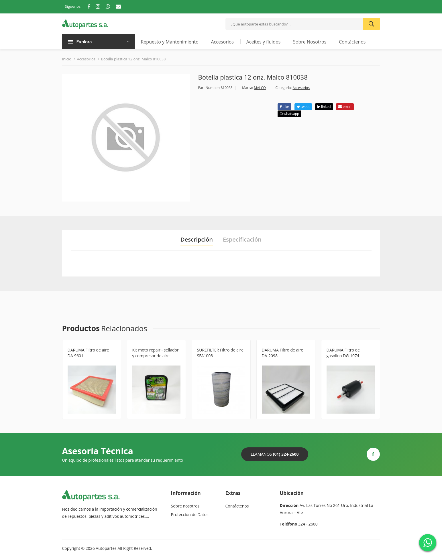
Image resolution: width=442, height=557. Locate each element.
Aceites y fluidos (263, 42)
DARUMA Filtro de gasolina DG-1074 (343, 352)
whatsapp (289, 113)
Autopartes (106, 548)
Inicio (66, 59)
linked (324, 106)
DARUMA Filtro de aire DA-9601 (88, 352)
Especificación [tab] (242, 239)
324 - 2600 (308, 524)
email (344, 106)
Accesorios (222, 42)
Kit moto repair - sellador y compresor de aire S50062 (155, 355)
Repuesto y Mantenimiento (170, 42)
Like (284, 106)
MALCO (260, 87)
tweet (303, 106)
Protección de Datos (190, 514)
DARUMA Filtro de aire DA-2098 (282, 352)
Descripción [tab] (196, 239)
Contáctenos (352, 42)
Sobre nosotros (185, 506)
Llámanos (274, 454)
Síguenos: (73, 6)
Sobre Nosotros (309, 42)
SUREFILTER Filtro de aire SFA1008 (220, 352)
